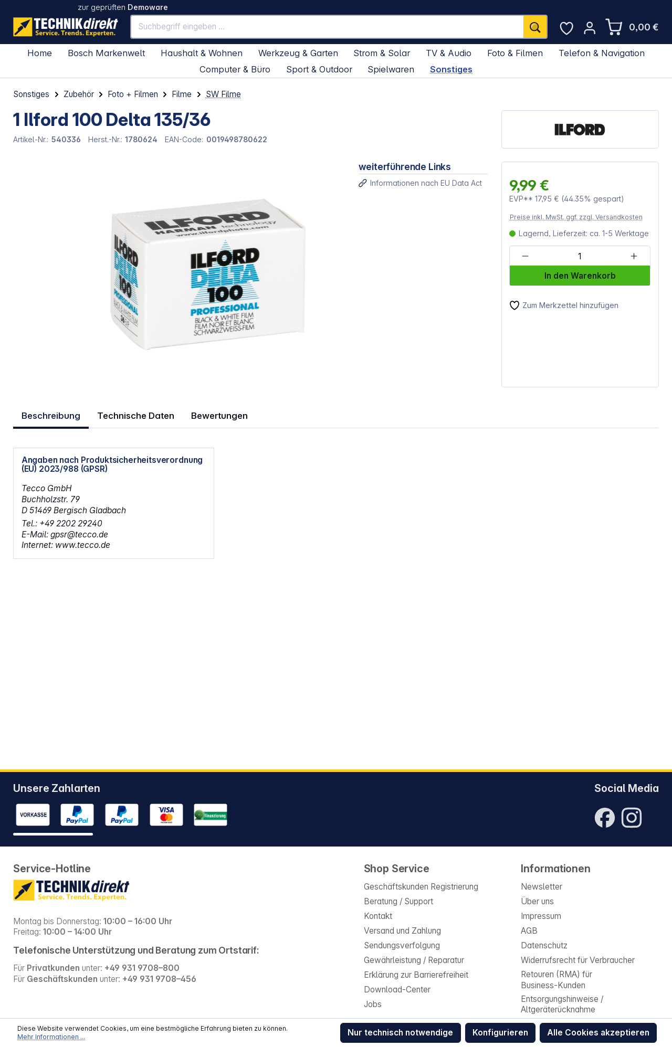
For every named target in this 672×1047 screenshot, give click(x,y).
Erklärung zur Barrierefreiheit (416, 975)
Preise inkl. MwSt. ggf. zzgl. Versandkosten (576, 217)
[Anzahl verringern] (525, 256)
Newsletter (541, 887)
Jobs (373, 1004)
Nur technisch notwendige (400, 1033)
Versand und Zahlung (402, 931)
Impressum (541, 916)
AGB (529, 931)
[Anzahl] (579, 256)
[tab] (50, 413)
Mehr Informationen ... (51, 1037)
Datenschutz (544, 945)
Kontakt (378, 916)
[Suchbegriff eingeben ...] (327, 27)
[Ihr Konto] (589, 28)
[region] (179, 274)
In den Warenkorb (580, 276)
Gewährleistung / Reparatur (414, 960)
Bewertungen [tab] (217, 413)
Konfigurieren (500, 1033)
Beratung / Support (398, 901)
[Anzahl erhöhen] (633, 256)
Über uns (537, 901)
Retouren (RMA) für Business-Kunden (556, 979)
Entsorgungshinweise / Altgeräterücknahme (562, 1004)
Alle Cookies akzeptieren (598, 1033)
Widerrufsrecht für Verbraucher (578, 960)
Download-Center (397, 990)
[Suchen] (535, 27)
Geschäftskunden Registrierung (421, 887)
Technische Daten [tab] (134, 413)
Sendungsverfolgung (402, 945)
